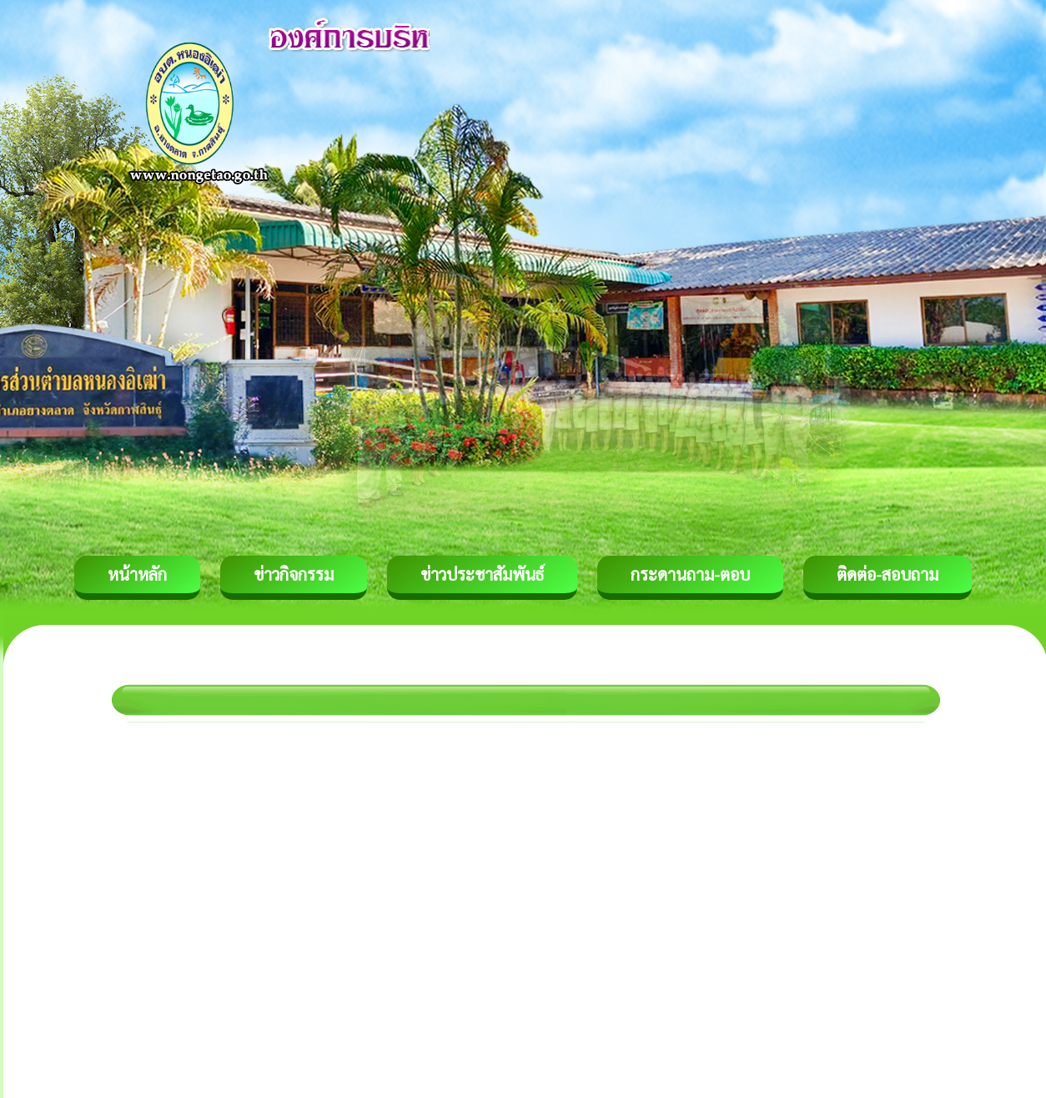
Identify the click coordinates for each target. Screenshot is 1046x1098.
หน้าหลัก (137, 574)
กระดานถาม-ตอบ (690, 574)
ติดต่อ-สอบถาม (887, 574)
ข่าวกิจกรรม (294, 574)
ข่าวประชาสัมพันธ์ (482, 574)
